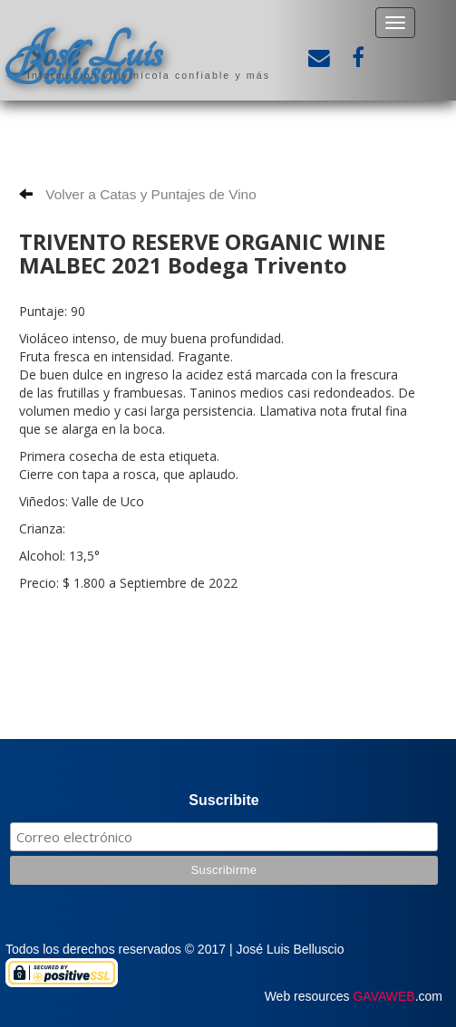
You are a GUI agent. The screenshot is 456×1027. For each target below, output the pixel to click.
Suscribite (223, 800)
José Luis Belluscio (83, 61)
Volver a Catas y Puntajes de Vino (138, 194)
